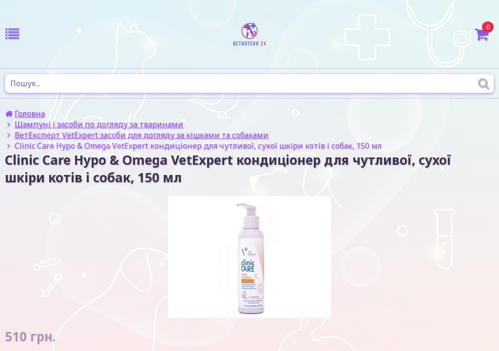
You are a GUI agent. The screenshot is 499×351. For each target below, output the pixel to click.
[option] (249, 257)
